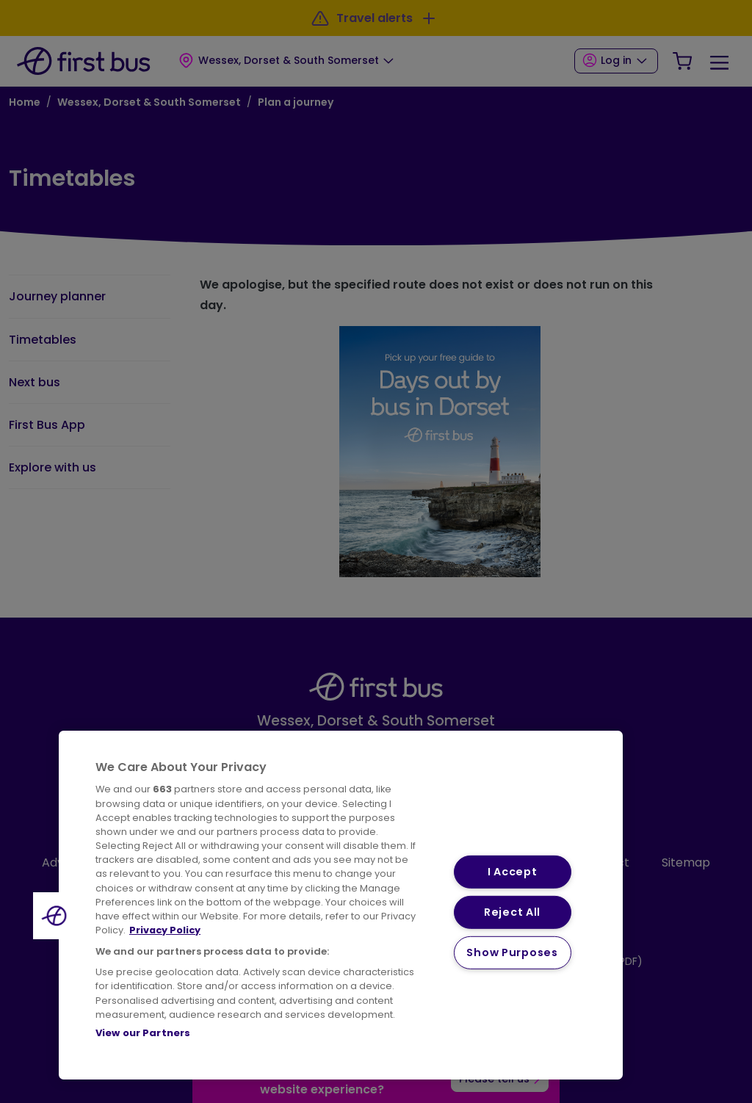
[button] (56, 915)
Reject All (512, 912)
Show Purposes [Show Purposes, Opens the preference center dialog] (511, 951)
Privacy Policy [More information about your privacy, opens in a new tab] (164, 930)
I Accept (513, 871)
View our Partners (142, 1033)
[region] (341, 905)
